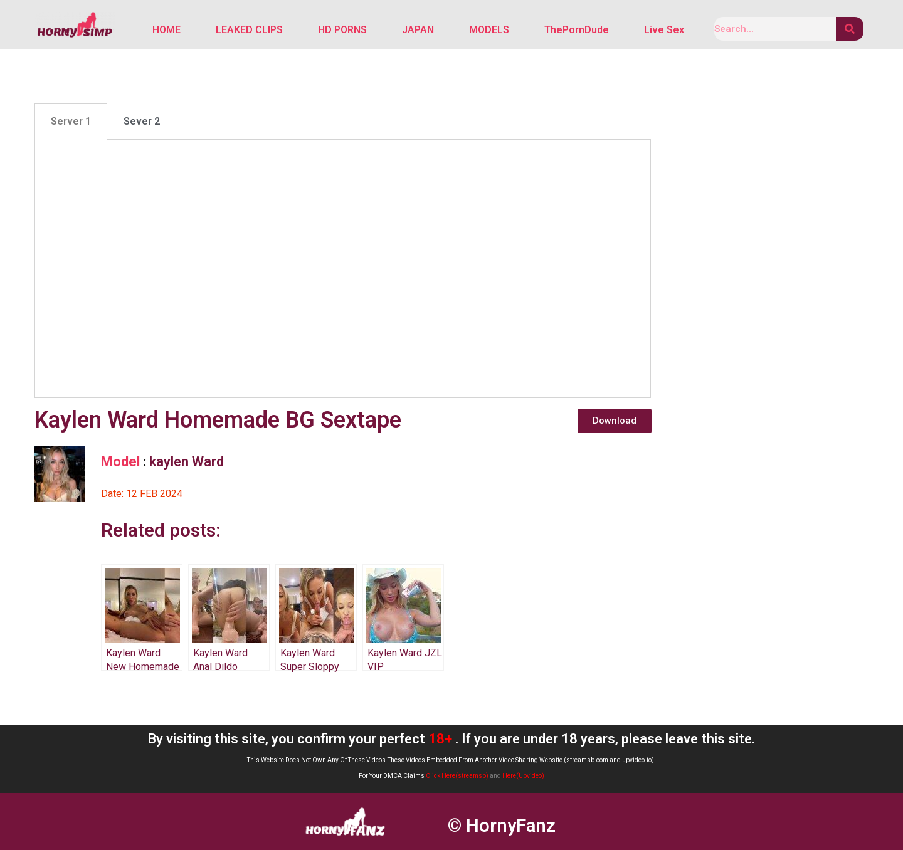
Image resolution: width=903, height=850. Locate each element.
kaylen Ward (186, 462)
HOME (166, 30)
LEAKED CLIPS (249, 30)
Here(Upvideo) (523, 776)
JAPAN (418, 30)
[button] (615, 421)
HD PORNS (342, 30)
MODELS (489, 30)
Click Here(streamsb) (457, 776)
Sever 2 (142, 122)
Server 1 (71, 122)
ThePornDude (576, 30)
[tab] (70, 122)
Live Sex (664, 30)
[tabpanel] (342, 269)
